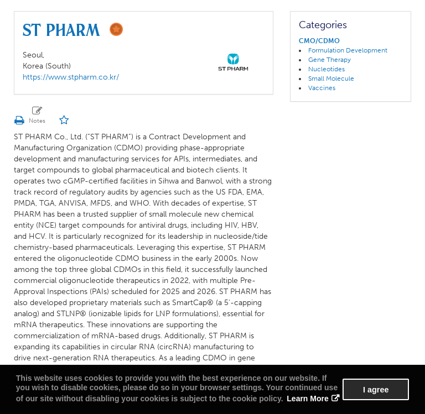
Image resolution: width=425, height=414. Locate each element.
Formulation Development (347, 50)
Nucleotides (326, 69)
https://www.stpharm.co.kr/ (71, 77)
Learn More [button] (307, 398)
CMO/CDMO (319, 41)
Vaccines (321, 88)
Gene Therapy (329, 60)
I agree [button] (375, 389)
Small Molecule (331, 78)
